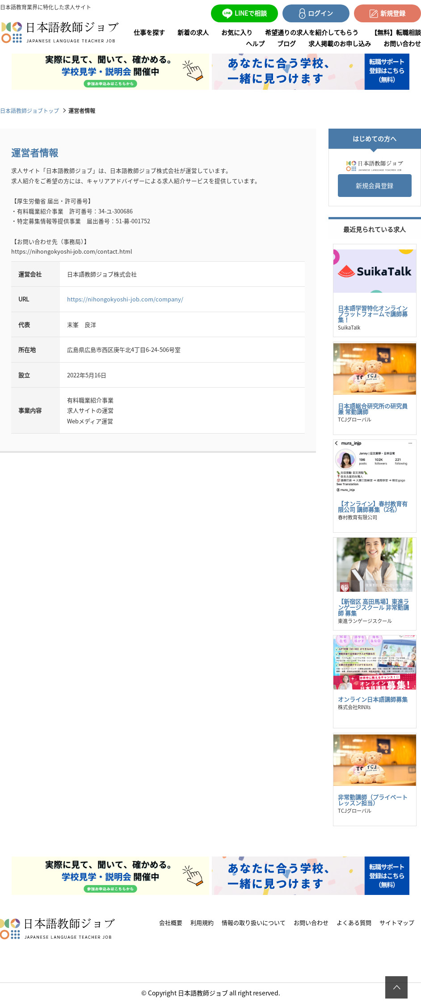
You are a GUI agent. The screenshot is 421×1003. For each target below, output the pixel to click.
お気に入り (237, 32)
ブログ (286, 43)
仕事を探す (149, 32)
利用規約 (202, 922)
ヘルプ (255, 43)
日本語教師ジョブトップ (29, 110)
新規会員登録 (374, 185)
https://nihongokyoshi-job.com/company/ (125, 299)
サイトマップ (396, 922)
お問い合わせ (402, 43)
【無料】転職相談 (396, 32)
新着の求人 (193, 32)
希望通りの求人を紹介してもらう (311, 32)
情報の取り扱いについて (254, 922)
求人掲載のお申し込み (339, 43)
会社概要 (170, 922)
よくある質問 (354, 922)
